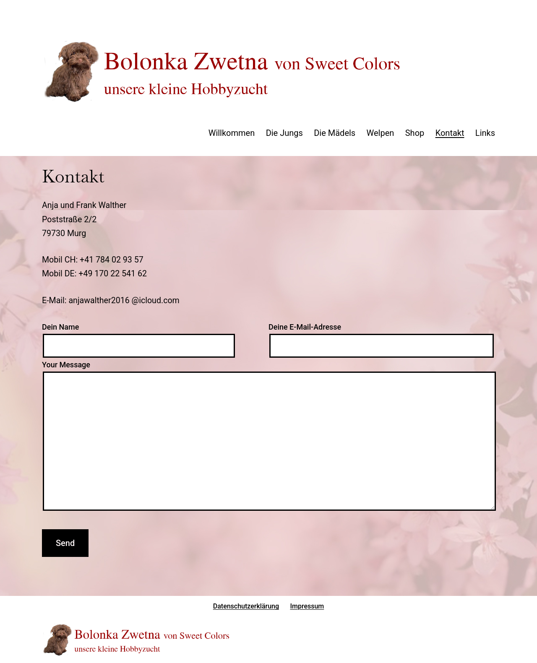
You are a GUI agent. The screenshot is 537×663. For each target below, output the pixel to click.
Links (485, 133)
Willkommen (232, 133)
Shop (415, 133)
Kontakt (449, 133)
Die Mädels (334, 133)
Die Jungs (284, 133)
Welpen (380, 133)
